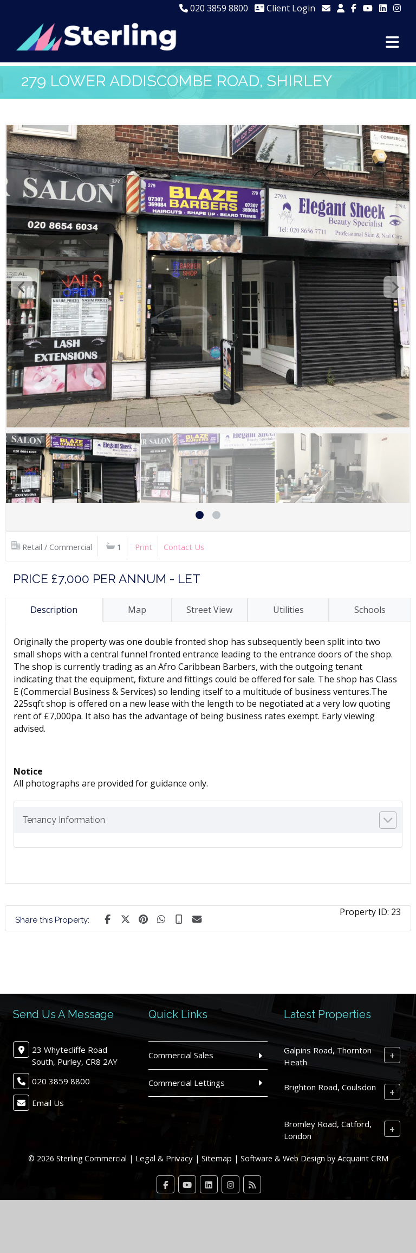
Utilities (288, 610)
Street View (209, 610)
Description (53, 610)
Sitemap (217, 1158)
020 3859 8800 (213, 8)
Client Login (285, 8)
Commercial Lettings (186, 1082)
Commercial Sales (180, 1055)
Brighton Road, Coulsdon (330, 1087)
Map (137, 610)
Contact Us (184, 546)
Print (143, 546)
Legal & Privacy (164, 1158)
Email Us (48, 1102)
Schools (370, 610)
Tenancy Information (63, 820)
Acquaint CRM (362, 1158)
